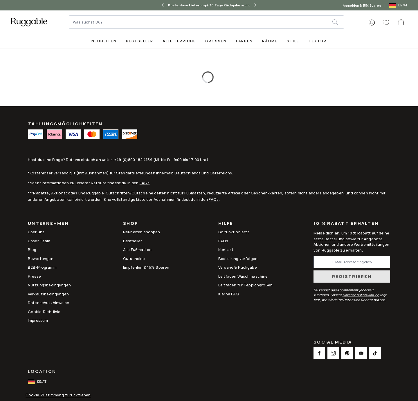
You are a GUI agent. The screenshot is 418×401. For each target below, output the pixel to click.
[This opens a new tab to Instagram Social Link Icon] (333, 353)
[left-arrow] (163, 5)
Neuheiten (104, 41)
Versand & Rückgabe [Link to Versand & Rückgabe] (237, 267)
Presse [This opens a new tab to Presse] (34, 276)
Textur (318, 41)
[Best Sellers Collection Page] (139, 41)
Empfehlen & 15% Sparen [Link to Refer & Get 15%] (146, 267)
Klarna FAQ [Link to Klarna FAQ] (228, 294)
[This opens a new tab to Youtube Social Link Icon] (361, 353)
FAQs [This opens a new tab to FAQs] (223, 240)
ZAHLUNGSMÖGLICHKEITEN (65, 124)
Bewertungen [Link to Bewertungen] (40, 258)
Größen (216, 41)
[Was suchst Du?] (200, 22)
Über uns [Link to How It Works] (36, 231)
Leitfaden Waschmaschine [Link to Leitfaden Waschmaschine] (243, 276)
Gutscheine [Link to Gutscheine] (134, 258)
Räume (270, 41)
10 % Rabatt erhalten (346, 223)
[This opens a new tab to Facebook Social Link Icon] (319, 353)
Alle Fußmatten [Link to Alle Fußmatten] (137, 249)
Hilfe (225, 223)
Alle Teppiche (179, 41)
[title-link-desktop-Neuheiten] (104, 41)
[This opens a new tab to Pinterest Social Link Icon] (347, 353)
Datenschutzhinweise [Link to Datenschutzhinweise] (48, 302)
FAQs (145, 182)
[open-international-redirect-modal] (399, 5)
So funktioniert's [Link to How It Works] (234, 231)
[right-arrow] (255, 5)
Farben (244, 41)
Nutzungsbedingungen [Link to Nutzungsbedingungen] (49, 285)
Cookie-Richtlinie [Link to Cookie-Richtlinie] (44, 311)
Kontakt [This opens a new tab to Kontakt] (225, 249)
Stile (293, 41)
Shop (130, 223)
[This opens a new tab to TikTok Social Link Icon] (375, 353)
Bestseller (139, 41)
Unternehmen (48, 223)
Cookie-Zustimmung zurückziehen (58, 395)
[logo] (28, 22)
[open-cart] (401, 22)
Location (42, 371)
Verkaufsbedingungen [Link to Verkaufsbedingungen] (48, 294)
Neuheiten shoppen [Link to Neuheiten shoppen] (141, 231)
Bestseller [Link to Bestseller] (132, 240)
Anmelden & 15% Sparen (362, 5)
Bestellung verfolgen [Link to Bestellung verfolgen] (237, 258)
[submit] (337, 22)
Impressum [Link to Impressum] (38, 320)
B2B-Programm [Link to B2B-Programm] (42, 267)
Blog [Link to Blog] (32, 249)
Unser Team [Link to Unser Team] (39, 240)
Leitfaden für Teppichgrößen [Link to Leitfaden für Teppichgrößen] (245, 285)
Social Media (333, 342)
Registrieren (352, 276)
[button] (371, 23)
